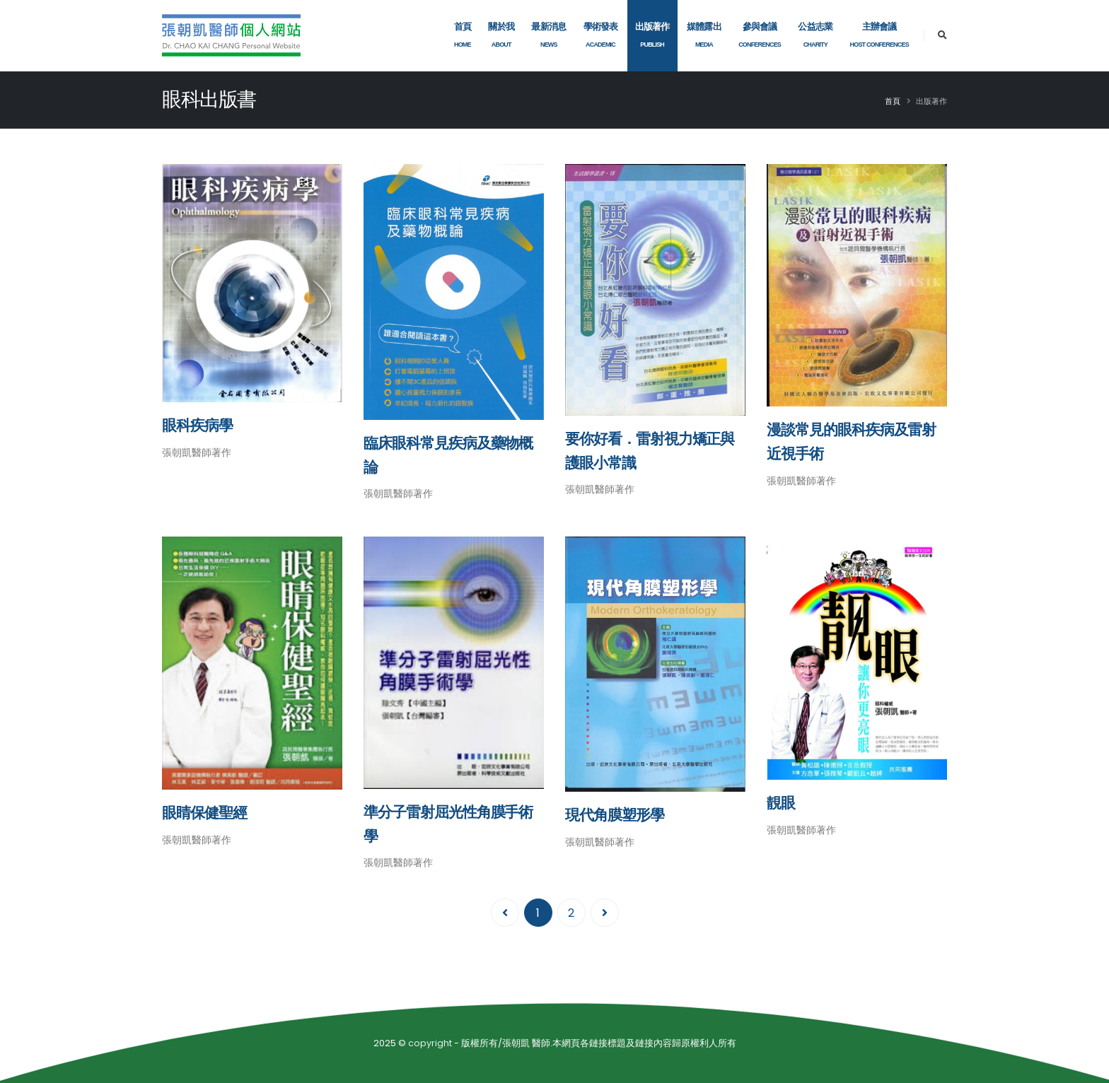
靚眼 (781, 802)
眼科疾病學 (197, 425)
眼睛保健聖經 (204, 812)
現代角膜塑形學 (614, 814)
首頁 (892, 101)
